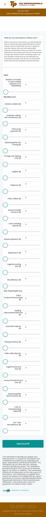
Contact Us (32, 507)
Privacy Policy (37, 511)
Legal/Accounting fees (14, 265)
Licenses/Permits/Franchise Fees (12, 381)
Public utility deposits (12, 354)
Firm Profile (21, 506)
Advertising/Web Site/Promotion (13, 395)
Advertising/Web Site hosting (13, 143)
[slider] (5, 92)
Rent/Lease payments (16, 130)
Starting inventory (12, 342)
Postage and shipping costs (12, 157)
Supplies (16, 172)
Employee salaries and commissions (12, 116)
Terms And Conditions (23, 514)
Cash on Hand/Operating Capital (14, 409)
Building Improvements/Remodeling (12, 312)
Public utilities (14, 199)
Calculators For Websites (20, 490)
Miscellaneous (14, 280)
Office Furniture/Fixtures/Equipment (12, 297)
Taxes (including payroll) (14, 224)
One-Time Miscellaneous (14, 423)
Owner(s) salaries (13, 104)
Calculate (23, 443)
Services (32, 506)
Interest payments (12, 239)
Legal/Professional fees (13, 368)
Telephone (15, 185)
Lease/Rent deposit (13, 327)
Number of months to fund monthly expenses (13, 82)
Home (12, 506)
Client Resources (17, 507)
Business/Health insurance (14, 211)
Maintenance (14, 253)
